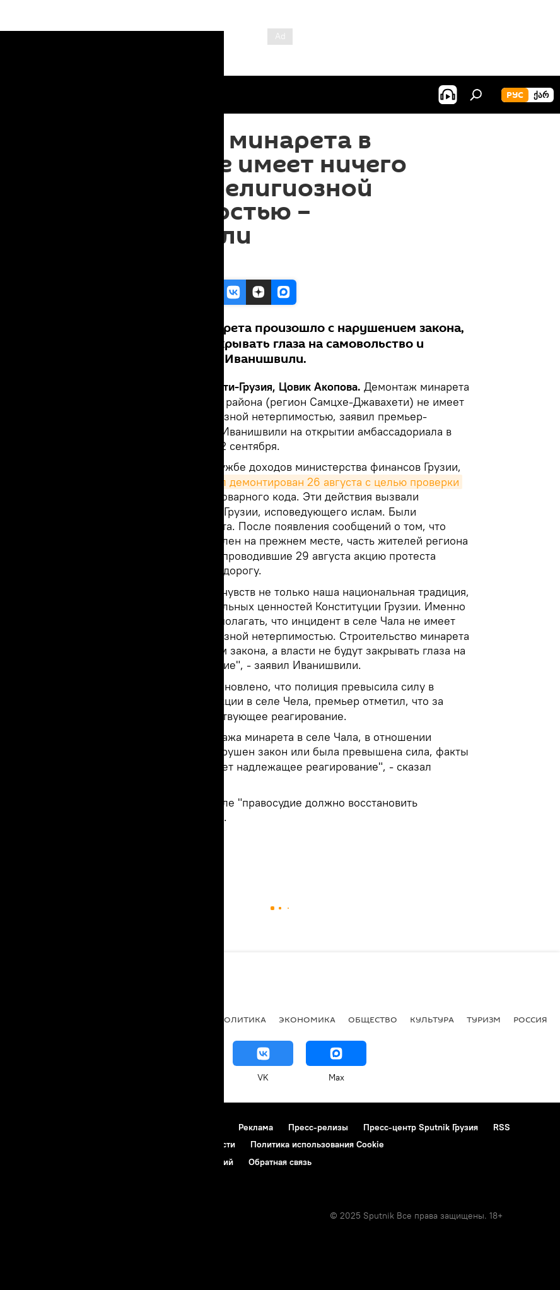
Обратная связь (280, 1162)
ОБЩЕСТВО (372, 1019)
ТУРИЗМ (484, 1019)
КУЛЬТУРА (432, 1019)
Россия (530, 1019)
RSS (501, 1127)
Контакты (90, 1127)
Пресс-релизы (318, 1127)
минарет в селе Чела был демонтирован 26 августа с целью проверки (276, 482)
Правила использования (173, 1127)
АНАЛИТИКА (94, 1019)
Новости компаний (51, 1144)
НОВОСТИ (152, 852)
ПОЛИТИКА (242, 1019)
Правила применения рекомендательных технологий (123, 1162)
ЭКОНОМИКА (307, 1019)
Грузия (107, 852)
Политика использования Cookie (317, 1144)
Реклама (255, 1127)
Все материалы (169, 1019)
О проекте (34, 1127)
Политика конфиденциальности (170, 1144)
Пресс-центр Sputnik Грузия (420, 1127)
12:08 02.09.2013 (125, 263)
